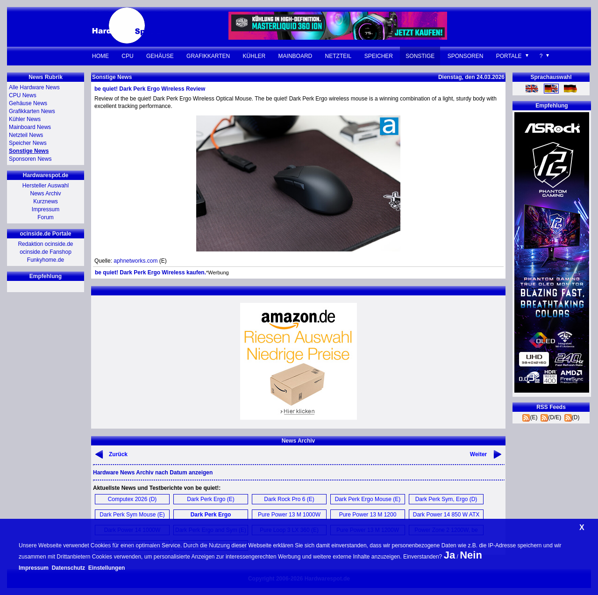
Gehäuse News (28, 103)
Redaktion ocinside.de (45, 244)
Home (100, 56)
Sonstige (420, 56)
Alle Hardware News (34, 87)
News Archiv (45, 193)
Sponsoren (466, 56)
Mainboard (295, 56)
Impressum (45, 209)
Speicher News (28, 143)
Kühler (254, 56)
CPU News (22, 95)
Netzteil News (26, 135)
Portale (509, 56)
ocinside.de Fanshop (45, 252)
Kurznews (45, 201)
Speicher (378, 56)
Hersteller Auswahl (45, 185)
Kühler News (25, 119)
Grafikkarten (208, 56)
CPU (127, 56)
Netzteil (338, 56)
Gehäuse (160, 56)
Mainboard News (30, 127)
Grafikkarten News (32, 111)
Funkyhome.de (45, 260)
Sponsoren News (30, 159)
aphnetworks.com (135, 261)
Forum (45, 217)
